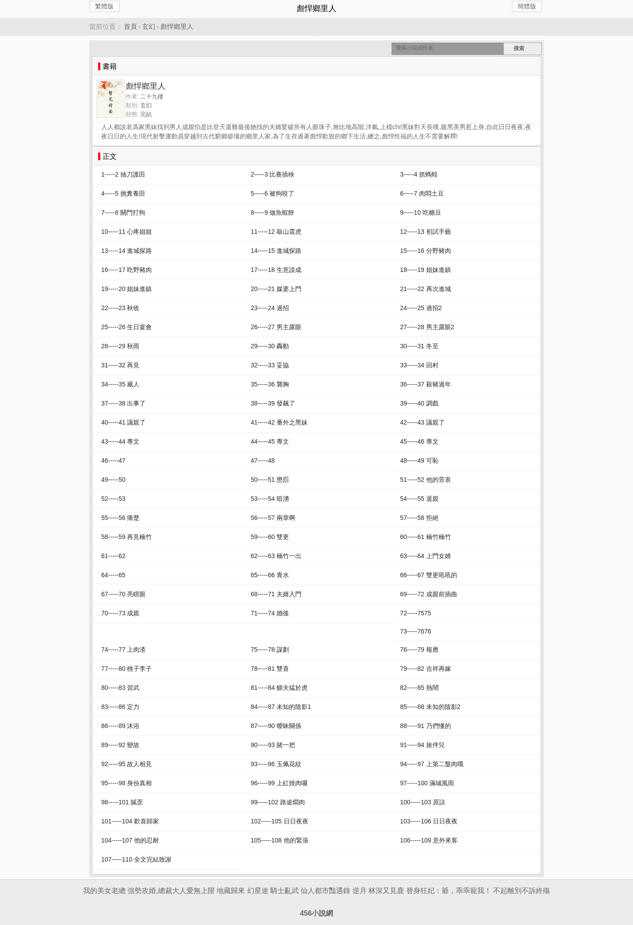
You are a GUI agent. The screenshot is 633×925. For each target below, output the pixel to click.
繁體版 (104, 6)
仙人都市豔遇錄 (325, 890)
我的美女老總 (104, 890)
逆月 (359, 890)
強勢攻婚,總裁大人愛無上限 (170, 890)
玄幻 (148, 26)
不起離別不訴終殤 (521, 890)
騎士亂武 (284, 890)
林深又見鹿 (386, 890)
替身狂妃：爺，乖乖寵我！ (448, 890)
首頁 (130, 26)
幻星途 (258, 890)
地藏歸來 (231, 890)
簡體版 (527, 6)
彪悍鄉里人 (177, 26)
